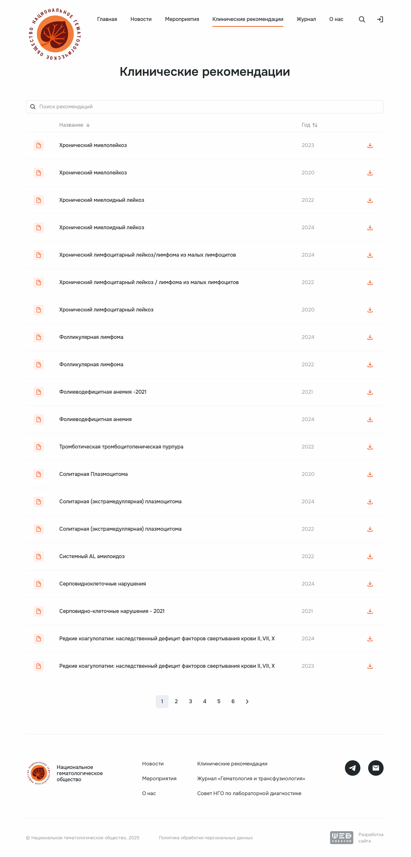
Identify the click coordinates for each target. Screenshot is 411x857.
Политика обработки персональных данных (206, 838)
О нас (336, 19)
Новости (141, 19)
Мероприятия (182, 19)
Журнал (306, 19)
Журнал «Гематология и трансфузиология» (251, 778)
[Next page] (247, 701)
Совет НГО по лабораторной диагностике (249, 793)
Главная (107, 19)
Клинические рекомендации (232, 763)
